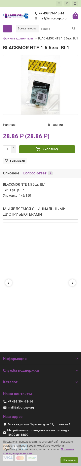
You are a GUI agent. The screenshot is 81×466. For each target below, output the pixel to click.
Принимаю (69, 460)
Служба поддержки (40, 370)
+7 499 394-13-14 (48, 13)
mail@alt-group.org (50, 18)
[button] (8, 282)
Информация (40, 358)
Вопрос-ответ (38, 173)
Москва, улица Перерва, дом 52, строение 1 (39, 424)
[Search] (58, 28)
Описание (11, 173)
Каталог (40, 382)
